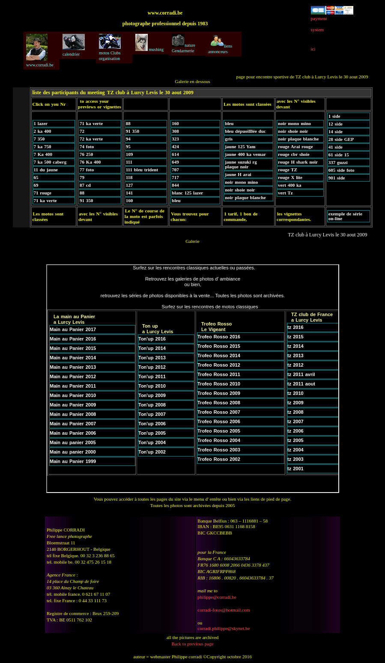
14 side (335, 131)
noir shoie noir (240, 189)
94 (128, 138)
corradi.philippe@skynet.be (223, 628)
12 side (335, 123)
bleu (176, 200)
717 (175, 177)
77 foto (87, 169)
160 (129, 200)
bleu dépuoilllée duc (245, 131)
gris (229, 138)
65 (36, 177)
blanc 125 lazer (187, 192)
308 (175, 131)
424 (175, 146)
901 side (336, 177)
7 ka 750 (42, 146)
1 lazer (41, 123)
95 (128, 146)
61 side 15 (338, 154)
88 (82, 192)
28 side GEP (341, 139)
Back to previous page (192, 643)
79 (82, 177)
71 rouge (42, 192)
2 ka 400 (42, 131)
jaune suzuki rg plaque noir (241, 164)
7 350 (39, 138)
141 (129, 192)
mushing (149, 43)
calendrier (74, 45)
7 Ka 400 (43, 154)
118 (129, 177)
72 (82, 131)
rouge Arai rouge (295, 146)
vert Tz (285, 192)
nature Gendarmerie (183, 43)
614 (175, 154)
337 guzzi (338, 162)
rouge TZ (287, 169)
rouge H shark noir (298, 161)
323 (175, 138)
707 (175, 169)
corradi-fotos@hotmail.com (223, 609)
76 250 (86, 154)
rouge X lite (290, 177)
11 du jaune (46, 169)
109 (129, 154)
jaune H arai (238, 174)
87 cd (85, 185)
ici (313, 48)
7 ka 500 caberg (50, 161)
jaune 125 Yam (240, 146)
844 (175, 185)
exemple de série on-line (345, 216)
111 (129, 161)
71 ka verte (45, 200)
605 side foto (341, 170)
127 (129, 185)
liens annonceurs (220, 44)
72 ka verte (91, 138)
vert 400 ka (289, 185)
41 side (335, 146)
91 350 (86, 200)
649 (175, 161)
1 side (334, 116)
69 (36, 185)
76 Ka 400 (90, 161)
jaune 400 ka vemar (245, 154)
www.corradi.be (40, 50)
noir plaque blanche (245, 197)
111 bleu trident (142, 169)
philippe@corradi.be (216, 597)
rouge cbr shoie (294, 154)
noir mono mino (241, 182)
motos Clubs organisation (110, 47)
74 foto (87, 146)
